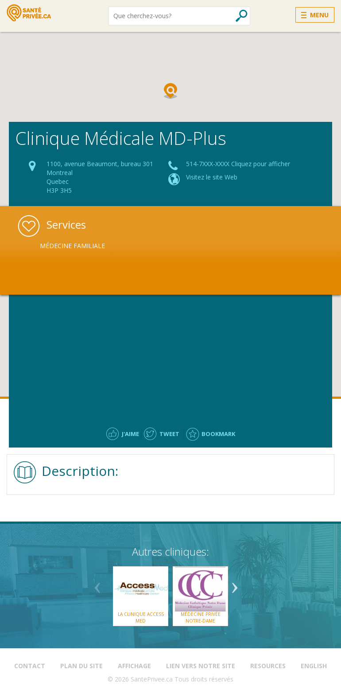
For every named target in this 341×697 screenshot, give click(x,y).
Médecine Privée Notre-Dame (201, 617)
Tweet (169, 434)
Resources (268, 666)
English (314, 666)
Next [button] (234, 584)
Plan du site (81, 666)
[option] (86, 245)
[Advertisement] (171, 359)
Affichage (134, 666)
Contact (29, 666)
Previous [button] (97, 584)
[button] (170, 91)
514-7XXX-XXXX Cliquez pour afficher (238, 164)
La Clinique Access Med (141, 617)
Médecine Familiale (72, 245)
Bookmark (218, 434)
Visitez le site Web (211, 177)
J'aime (130, 434)
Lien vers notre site (200, 666)
